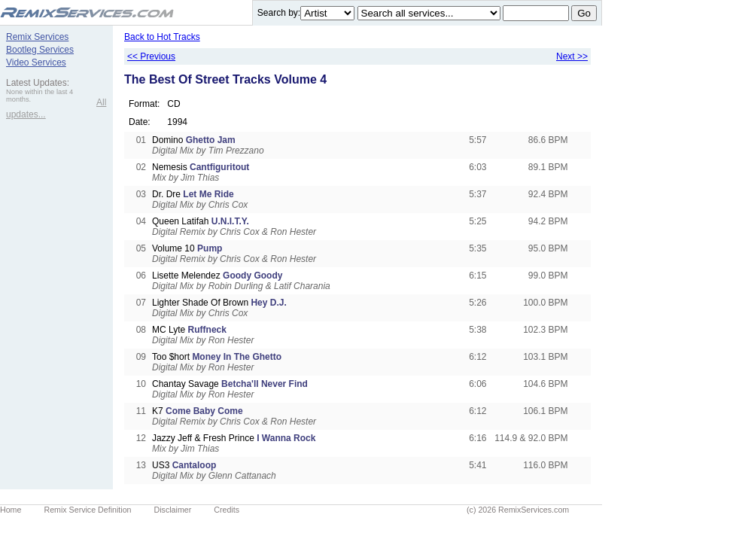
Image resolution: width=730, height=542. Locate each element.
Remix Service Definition (87, 509)
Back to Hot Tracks (162, 37)
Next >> (572, 56)
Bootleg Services (40, 49)
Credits (226, 509)
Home (10, 509)
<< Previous (151, 56)
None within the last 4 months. (39, 95)
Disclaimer (173, 509)
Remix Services (37, 37)
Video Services (36, 62)
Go (584, 13)
